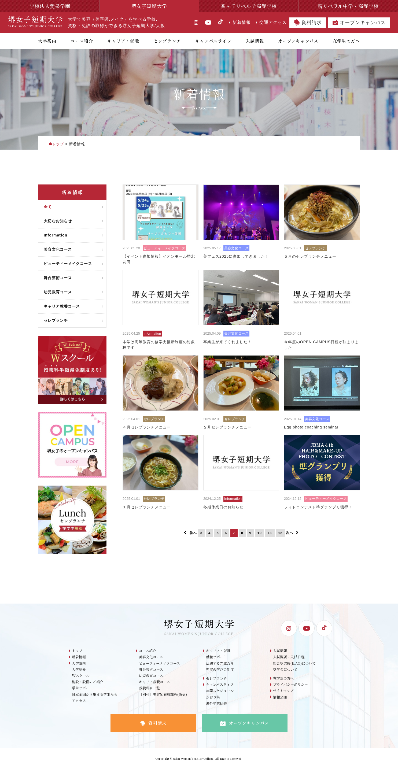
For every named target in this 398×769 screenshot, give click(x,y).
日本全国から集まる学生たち (94, 694)
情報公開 (280, 697)
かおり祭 (213, 697)
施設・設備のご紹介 (87, 682)
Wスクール (81, 675)
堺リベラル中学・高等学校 (348, 5)
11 (270, 533)
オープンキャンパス (359, 22)
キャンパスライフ (220, 684)
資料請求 (308, 22)
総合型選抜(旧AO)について (294, 663)
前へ (190, 533)
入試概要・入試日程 (288, 657)
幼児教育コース (151, 675)
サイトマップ (283, 691)
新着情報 (239, 22)
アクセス (79, 700)
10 (259, 533)
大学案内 (79, 663)
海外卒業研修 (216, 703)
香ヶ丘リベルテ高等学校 (249, 5)
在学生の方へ (283, 678)
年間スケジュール (220, 691)
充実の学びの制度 (220, 669)
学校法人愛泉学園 (50, 5)
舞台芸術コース (151, 669)
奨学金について (285, 669)
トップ (77, 650)
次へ (292, 533)
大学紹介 (79, 669)
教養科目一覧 (149, 688)
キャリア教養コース (154, 682)
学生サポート (82, 688)
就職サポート (216, 657)
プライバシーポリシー (290, 684)
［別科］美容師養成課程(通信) (163, 694)
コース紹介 (147, 650)
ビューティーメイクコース (159, 663)
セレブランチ (216, 678)
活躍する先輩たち (220, 663)
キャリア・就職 (218, 650)
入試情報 (280, 650)
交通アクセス (271, 22)
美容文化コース (151, 657)
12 (280, 533)
